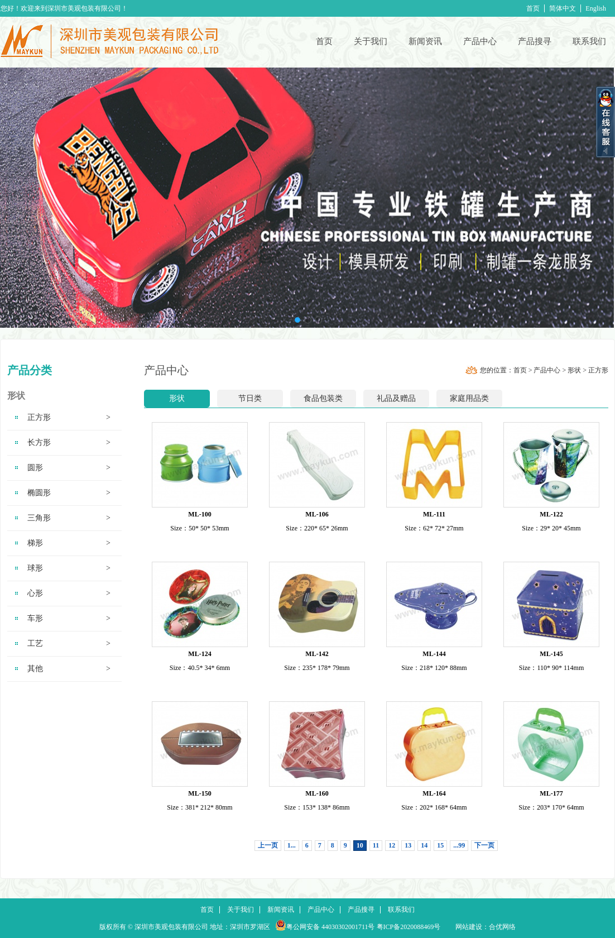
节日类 (250, 398)
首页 (533, 8)
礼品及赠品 (396, 398)
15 (440, 845)
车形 (68, 618)
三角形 (68, 518)
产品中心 (480, 41)
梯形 (68, 543)
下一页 (484, 845)
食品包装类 (323, 398)
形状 (574, 370)
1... (291, 845)
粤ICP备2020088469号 (409, 927)
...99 (459, 845)
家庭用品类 (469, 398)
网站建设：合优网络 (485, 927)
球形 (68, 568)
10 (360, 845)
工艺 (68, 643)
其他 (68, 668)
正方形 (68, 417)
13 (408, 845)
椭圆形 (68, 493)
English (595, 8)
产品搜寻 (534, 41)
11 (376, 845)
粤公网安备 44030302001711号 (330, 927)
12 (391, 845)
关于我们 (370, 41)
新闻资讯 (425, 41)
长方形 (68, 442)
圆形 (68, 467)
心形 (68, 593)
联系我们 (589, 41)
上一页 (268, 845)
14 (424, 845)
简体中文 (562, 8)
